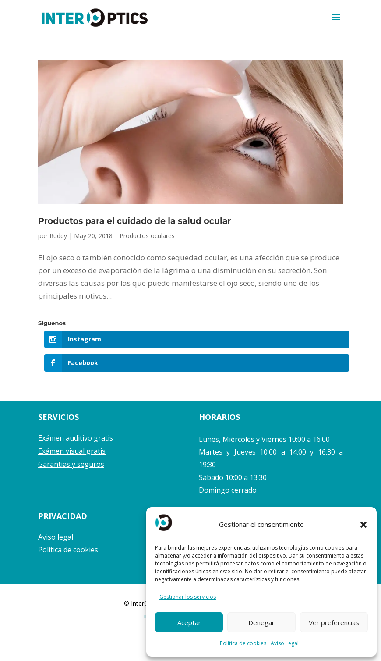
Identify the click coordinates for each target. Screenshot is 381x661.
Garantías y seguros (71, 464)
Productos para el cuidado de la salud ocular (134, 221)
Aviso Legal (285, 643)
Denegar (261, 622)
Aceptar (189, 622)
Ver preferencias (334, 622)
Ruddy (58, 235)
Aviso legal (55, 537)
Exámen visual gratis (72, 451)
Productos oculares (147, 235)
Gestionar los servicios (187, 597)
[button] (363, 524)
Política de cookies (243, 643)
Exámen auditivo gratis (75, 438)
